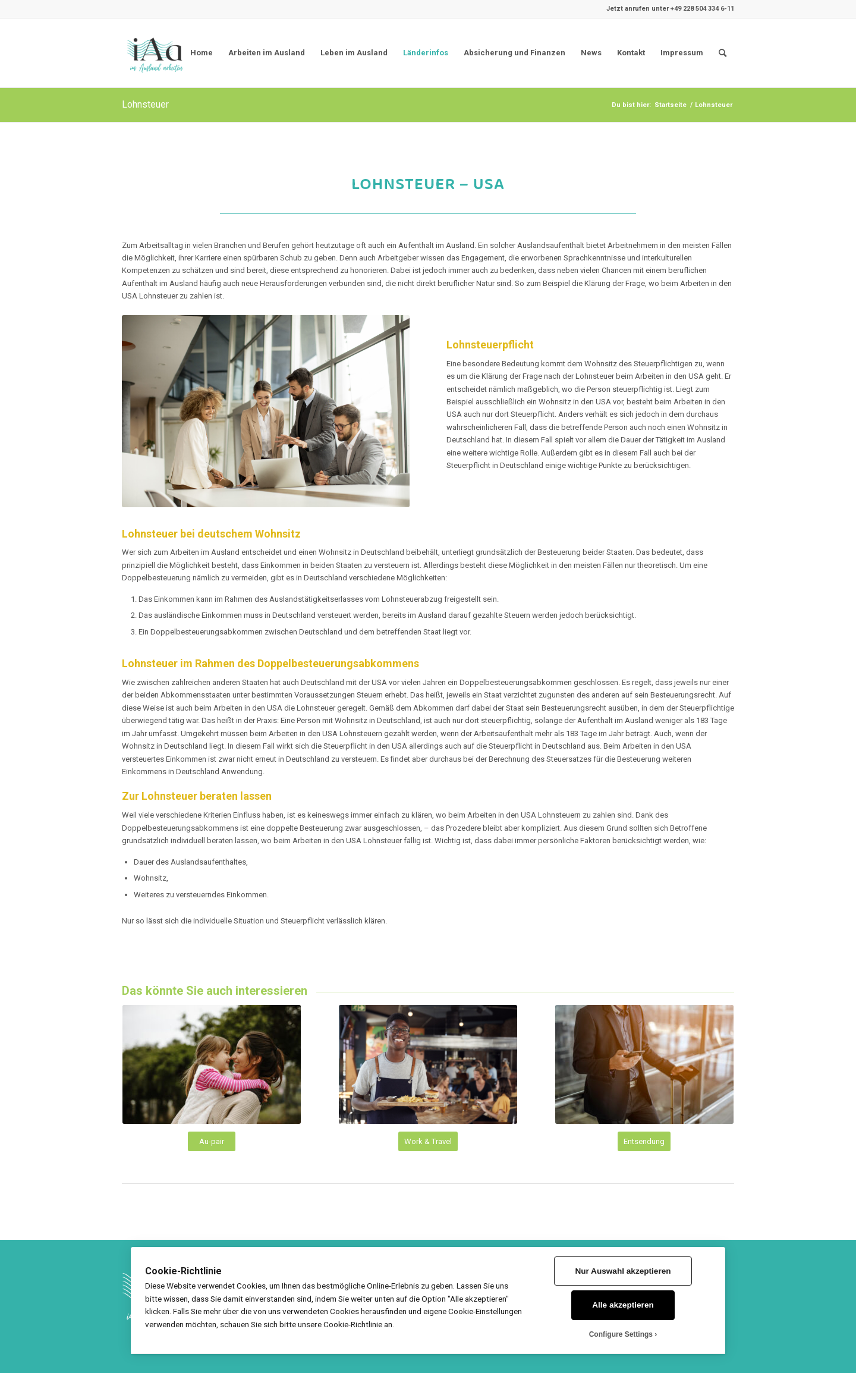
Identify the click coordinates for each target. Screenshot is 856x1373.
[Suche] (722, 52)
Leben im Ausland (354, 52)
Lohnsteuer (145, 104)
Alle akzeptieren (623, 1304)
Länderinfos (425, 52)
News (591, 52)
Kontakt (631, 52)
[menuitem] (722, 52)
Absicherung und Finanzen (514, 52)
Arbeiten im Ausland (266, 52)
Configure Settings (621, 1334)
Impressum (681, 52)
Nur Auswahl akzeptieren (623, 1271)
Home (201, 52)
